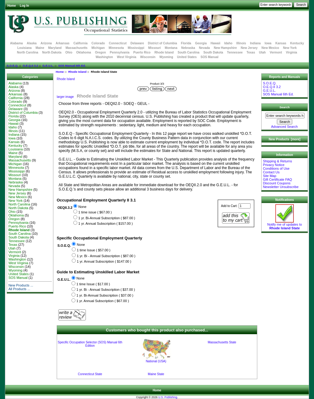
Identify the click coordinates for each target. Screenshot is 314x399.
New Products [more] (284, 139)
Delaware (137, 43)
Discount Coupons (276, 183)
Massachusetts (77, 48)
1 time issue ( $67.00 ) (95, 212)
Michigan (98, 48)
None (82, 207)
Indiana (255, 43)
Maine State (156, 374)
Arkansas (63, 43)
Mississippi (136, 48)
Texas (251, 52)
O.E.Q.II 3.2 (30, 65)
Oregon (100, 52)
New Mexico (270, 48)
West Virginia (126, 57)
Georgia (201, 43)
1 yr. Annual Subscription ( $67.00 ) (102, 301)
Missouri (154, 48)
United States (187, 57)
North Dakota (51, 52)
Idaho (228, 43)
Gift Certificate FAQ (277, 179)
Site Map (269, 176)
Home (11, 5)
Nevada (204, 48)
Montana (171, 48)
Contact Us (271, 172)
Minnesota (116, 48)
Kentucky (297, 43)
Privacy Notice (273, 165)
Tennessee (235, 52)
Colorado (98, 43)
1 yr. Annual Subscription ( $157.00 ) (105, 223)
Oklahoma (83, 52)
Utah (262, 52)
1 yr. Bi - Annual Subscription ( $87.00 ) (106, 256)
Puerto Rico (142, 52)
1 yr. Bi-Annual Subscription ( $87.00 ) (106, 218)
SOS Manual (209, 57)
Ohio (68, 52)
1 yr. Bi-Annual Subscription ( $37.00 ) (104, 295)
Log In (24, 5)
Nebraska (188, 48)
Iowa (268, 43)
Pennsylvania (119, 52)
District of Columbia (162, 43)
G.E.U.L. (48, 65)
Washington (104, 57)
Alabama (16, 43)
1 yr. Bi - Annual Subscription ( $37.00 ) (105, 290)
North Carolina (27, 52)
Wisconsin (147, 57)
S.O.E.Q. (12, 65)
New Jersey (249, 48)
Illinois (241, 43)
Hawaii (215, 43)
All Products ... (19, 289)
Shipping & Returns (277, 161)
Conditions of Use (276, 168)
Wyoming (166, 57)
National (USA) (156, 361)
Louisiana (24, 48)
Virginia (291, 52)
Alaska (31, 43)
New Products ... (20, 285)
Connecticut (118, 43)
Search (285, 107)
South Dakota (213, 52)
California (80, 43)
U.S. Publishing (167, 397)
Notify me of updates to (284, 225)
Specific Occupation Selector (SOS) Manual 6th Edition (90, 344)
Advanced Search (284, 126)
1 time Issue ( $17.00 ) (93, 284)
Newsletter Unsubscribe (280, 187)
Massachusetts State (222, 342)
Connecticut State (90, 374)
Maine (40, 48)
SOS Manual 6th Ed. (72, 65)
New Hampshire (225, 48)
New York (290, 48)
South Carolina (188, 52)
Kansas (280, 43)
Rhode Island (77, 71)
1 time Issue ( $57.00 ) (93, 250)
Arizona (46, 43)
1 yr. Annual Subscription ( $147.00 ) (104, 261)
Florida (186, 43)
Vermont (276, 52)
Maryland (55, 48)
